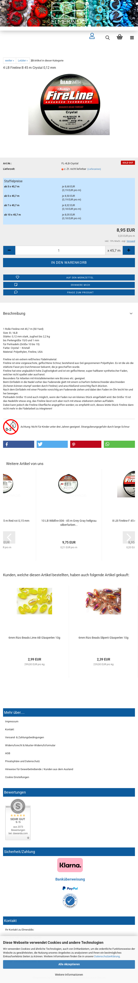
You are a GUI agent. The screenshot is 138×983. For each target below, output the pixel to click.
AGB (7, 753)
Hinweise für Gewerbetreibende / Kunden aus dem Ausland (39, 769)
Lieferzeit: (9, 168)
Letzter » (23, 60)
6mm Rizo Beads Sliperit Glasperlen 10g (103, 637)
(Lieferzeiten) (94, 169)
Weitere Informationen (69, 974)
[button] (18, 444)
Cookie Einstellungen (17, 777)
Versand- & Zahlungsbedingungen (24, 737)
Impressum (11, 721)
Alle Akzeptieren (69, 964)
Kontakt (9, 729)
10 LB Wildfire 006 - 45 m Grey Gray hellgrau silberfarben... (68, 522)
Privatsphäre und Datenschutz (22, 761)
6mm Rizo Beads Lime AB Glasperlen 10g (34, 637)
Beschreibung (14, 313)
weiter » (9, 60)
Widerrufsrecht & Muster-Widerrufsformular (30, 745)
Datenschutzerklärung (107, 956)
